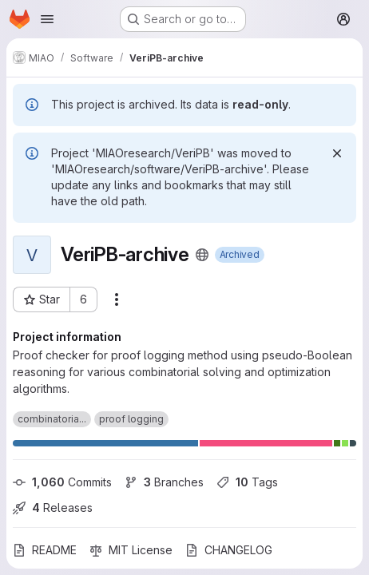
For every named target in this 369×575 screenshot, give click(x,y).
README (45, 550)
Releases (53, 507)
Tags (247, 482)
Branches (164, 482)
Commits (62, 482)
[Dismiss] (337, 153)
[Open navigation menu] (47, 19)
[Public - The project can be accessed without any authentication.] (202, 254)
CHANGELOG (228, 550)
